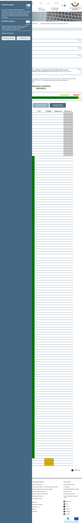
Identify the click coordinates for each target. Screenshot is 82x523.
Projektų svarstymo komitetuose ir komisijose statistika (54, 23)
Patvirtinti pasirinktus (8, 38)
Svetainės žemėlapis (37, 503)
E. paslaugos (67, 485)
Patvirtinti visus (23, 38)
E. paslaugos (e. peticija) (55, 9)
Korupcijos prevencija (37, 495)
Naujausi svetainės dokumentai (40, 492)
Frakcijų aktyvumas (33, 23)
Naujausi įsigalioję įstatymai (39, 490)
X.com (67, 505)
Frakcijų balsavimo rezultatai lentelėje (58, 105)
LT (55, 3)
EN (57, 3)
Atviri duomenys (68, 490)
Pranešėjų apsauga (37, 497)
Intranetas (34, 510)
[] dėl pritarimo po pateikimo (37, 71)
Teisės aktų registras (37, 483)
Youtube (67, 507)
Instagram (67, 510)
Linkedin (67, 513)
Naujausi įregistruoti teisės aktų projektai (42, 488)
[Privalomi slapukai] (28, 5)
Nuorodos (34, 501)
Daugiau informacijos (8, 33)
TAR (40, 3)
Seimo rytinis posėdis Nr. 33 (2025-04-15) (13, 56)
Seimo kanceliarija (41, 9)
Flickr (66, 502)
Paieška (34, 508)
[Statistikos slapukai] (28, 21)
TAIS (32, 3)
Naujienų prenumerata (69, 492)
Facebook (67, 500)
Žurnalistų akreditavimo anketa (71, 488)
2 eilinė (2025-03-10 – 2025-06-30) (11, 48)
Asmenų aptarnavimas (69, 483)
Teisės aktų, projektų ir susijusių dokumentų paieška (45, 485)
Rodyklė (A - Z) (35, 505)
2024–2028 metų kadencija (9, 40)
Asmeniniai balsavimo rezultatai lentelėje (41, 105)
